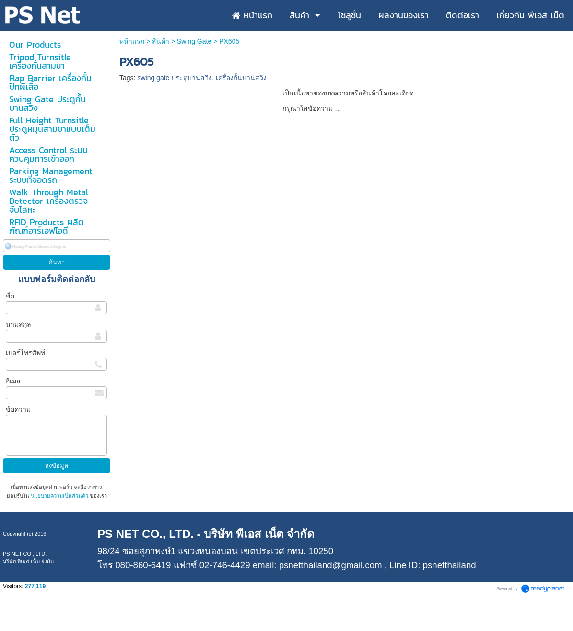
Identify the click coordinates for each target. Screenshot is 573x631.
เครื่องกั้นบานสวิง (241, 78)
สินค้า (160, 41)
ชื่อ (10, 296)
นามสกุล (18, 324)
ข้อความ (18, 409)
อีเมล (13, 381)
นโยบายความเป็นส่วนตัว (59, 496)
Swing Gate (194, 41)
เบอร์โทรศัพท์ (25, 353)
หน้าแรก (131, 41)
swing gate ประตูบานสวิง (174, 78)
